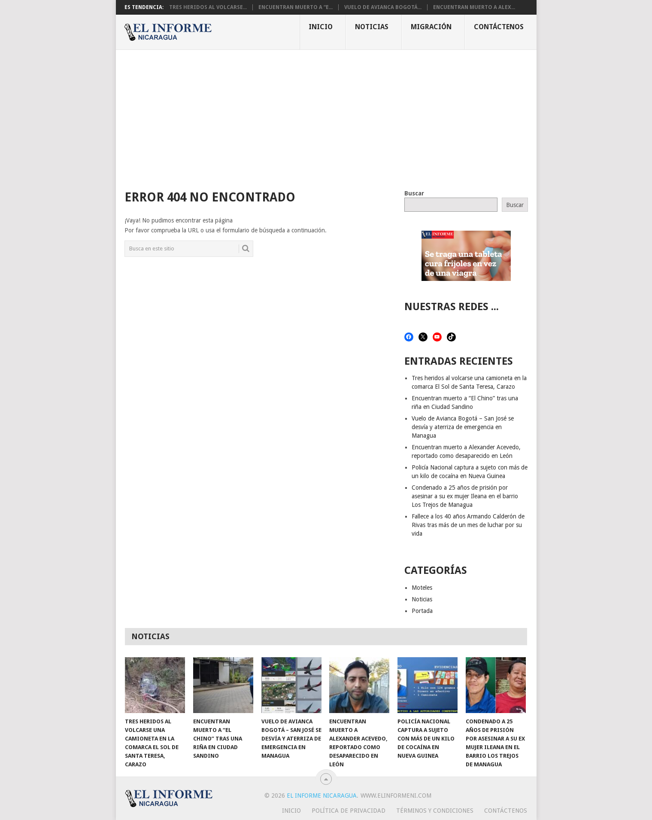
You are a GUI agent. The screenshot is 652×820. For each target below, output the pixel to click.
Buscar (414, 193)
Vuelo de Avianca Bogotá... (383, 7)
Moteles (422, 587)
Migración (431, 27)
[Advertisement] (326, 114)
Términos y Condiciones (434, 810)
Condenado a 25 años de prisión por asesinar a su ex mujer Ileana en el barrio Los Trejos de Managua (465, 496)
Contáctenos (499, 27)
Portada (422, 610)
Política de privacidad (348, 810)
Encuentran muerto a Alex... (474, 7)
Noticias (371, 27)
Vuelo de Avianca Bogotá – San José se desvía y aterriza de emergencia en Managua (463, 427)
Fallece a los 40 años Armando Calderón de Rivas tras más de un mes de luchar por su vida (468, 525)
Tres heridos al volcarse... (208, 7)
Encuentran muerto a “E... (295, 7)
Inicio (321, 27)
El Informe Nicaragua (322, 795)
